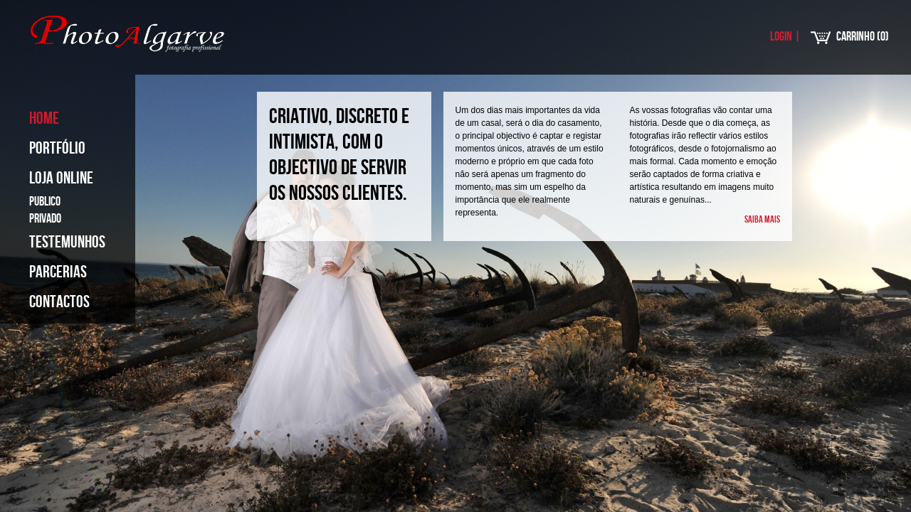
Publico (44, 201)
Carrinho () (862, 36)
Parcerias (58, 272)
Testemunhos (67, 242)
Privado (45, 218)
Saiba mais (762, 219)
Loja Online (61, 178)
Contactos (59, 302)
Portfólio (57, 148)
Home (44, 118)
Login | (785, 36)
